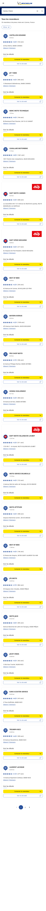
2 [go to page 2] (25, 807)
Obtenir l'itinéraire (9, 48)
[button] (37, 11)
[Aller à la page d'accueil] (25, 3)
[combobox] (23, 11)
